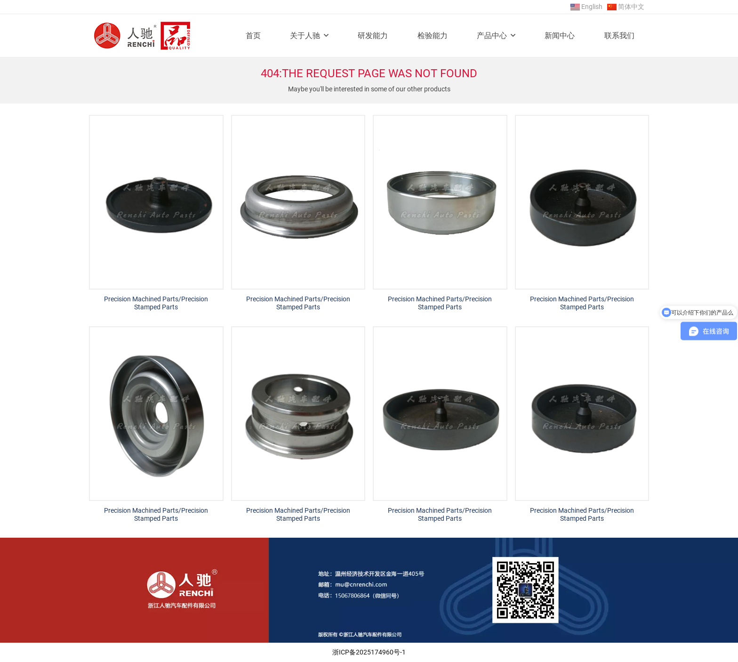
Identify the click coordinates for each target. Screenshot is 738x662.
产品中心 (492, 35)
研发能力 (373, 35)
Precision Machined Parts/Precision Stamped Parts (156, 303)
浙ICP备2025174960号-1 (369, 652)
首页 (253, 35)
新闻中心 (560, 35)
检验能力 (432, 35)
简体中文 (631, 6)
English (591, 6)
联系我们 (619, 35)
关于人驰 (305, 35)
